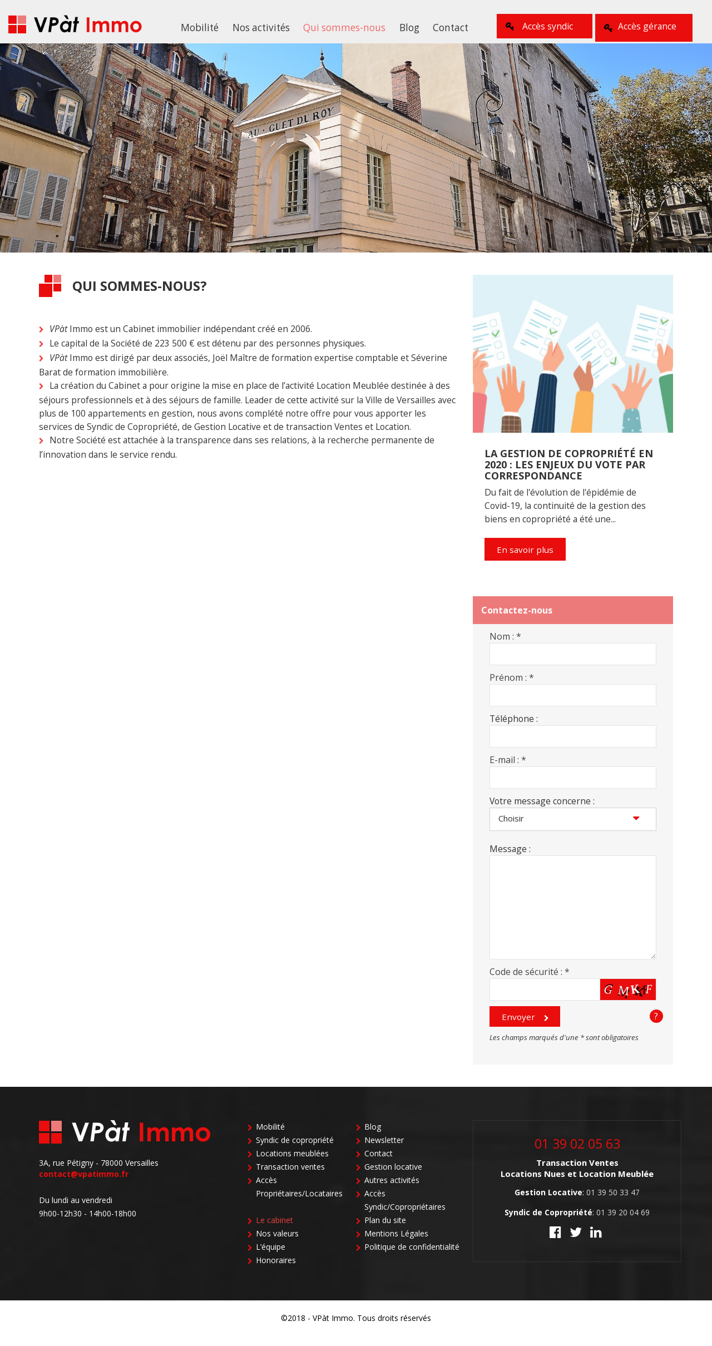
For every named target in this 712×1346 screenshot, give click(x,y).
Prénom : (512, 685)
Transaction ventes (290, 1176)
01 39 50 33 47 (613, 1201)
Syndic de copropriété (295, 1150)
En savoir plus (525, 557)
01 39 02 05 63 (577, 1152)
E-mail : (508, 767)
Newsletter (384, 1150)
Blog (405, 27)
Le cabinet (274, 1230)
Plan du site (385, 1230)
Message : (510, 856)
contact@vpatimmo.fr (83, 1184)
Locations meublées (292, 1163)
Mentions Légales (396, 1243)
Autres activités (391, 1190)
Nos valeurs (277, 1243)
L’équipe (270, 1256)
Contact (442, 27)
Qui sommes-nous (343, 27)
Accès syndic (541, 26)
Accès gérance (645, 26)
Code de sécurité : (530, 979)
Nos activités (264, 27)
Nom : (505, 643)
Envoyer (518, 1025)
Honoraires (276, 1270)
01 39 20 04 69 (623, 1221)
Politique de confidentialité (411, 1256)
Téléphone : (514, 726)
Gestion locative (393, 1176)
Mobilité (206, 27)
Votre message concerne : (542, 808)
